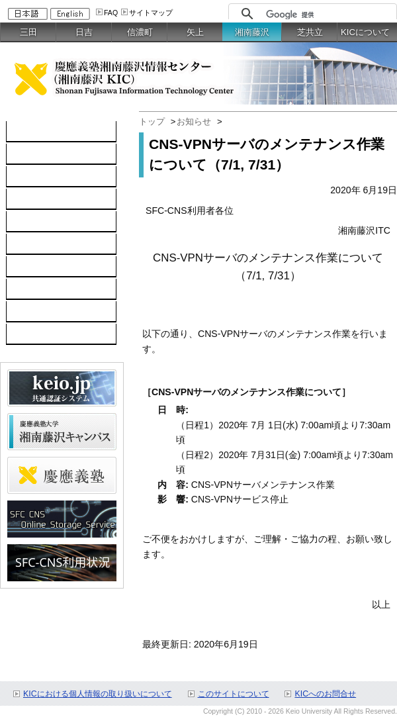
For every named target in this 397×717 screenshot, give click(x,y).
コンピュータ (41, 154)
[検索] (328, 14)
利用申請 (31, 289)
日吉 (84, 32)
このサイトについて (233, 693)
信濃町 (140, 32)
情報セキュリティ (50, 244)
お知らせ (194, 121)
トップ (152, 121)
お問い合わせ (41, 312)
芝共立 (310, 32)
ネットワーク (41, 176)
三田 (28, 32)
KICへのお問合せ (325, 693)
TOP (22, 131)
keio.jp (26, 221)
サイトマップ (151, 13)
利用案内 (31, 267)
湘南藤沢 (252, 32)
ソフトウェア (41, 199)
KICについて (365, 32)
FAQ (111, 13)
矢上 (195, 32)
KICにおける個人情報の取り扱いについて (97, 693)
